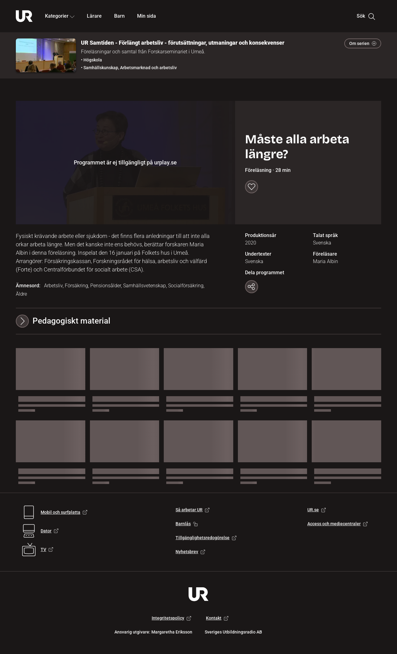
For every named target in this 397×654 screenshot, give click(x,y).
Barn (119, 16)
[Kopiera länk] (251, 286)
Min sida (146, 16)
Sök (366, 16)
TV (47, 549)
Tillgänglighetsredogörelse (206, 537)
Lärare (94, 16)
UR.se (316, 509)
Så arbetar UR (192, 509)
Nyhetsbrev (190, 551)
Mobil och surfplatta (64, 512)
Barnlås (187, 523)
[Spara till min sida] (251, 186)
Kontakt (217, 618)
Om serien (362, 43)
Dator (49, 530)
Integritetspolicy (171, 618)
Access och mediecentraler (337, 523)
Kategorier (59, 16)
